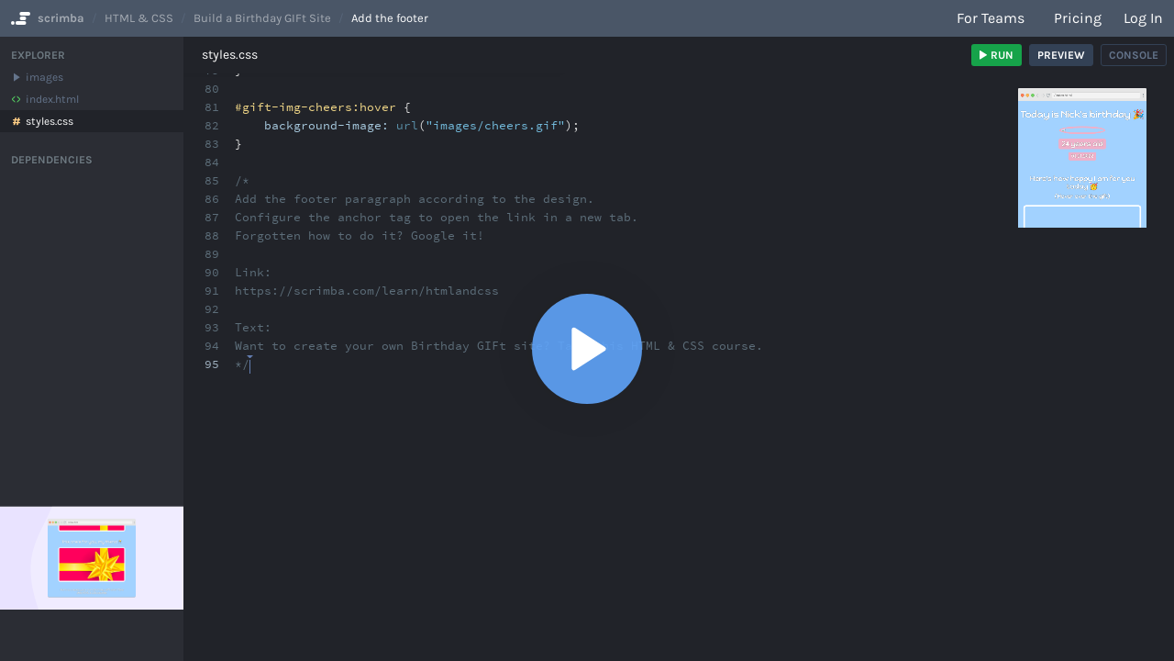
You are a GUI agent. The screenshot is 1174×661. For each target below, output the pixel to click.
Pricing (1078, 18)
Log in (1143, 18)
